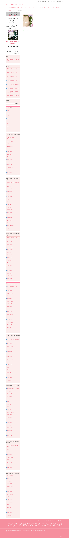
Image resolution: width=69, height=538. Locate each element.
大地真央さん (9, 364)
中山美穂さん (9, 375)
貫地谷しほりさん (10, 201)
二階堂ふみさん (10, 167)
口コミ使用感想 (56, 7)
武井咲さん (9, 156)
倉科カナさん (9, 324)
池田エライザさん (10, 412)
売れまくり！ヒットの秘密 (46, 525)
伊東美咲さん (9, 380)
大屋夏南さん (9, 433)
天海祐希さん (9, 377)
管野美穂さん (9, 209)
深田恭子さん (9, 290)
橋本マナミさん (10, 451)
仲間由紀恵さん (10, 146)
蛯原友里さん (9, 435)
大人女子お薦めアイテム (36, 525)
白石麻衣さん (9, 159)
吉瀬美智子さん (10, 191)
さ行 (29, 7)
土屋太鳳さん (9, 169)
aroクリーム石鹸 (14, 523)
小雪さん (8, 199)
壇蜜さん (8, 449)
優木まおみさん (10, 467)
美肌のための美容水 (10, 225)
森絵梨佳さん (9, 393)
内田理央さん (9, 257)
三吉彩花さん (9, 273)
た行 (33, 7)
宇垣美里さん (9, 515)
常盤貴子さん (9, 361)
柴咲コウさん (9, 172)
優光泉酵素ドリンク (49, 524)
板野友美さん (9, 512)
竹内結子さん (9, 151)
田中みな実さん (10, 494)
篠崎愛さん (9, 459)
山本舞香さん (9, 319)
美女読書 (53, 525)
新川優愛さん (9, 278)
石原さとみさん (10, 141)
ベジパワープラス (59, 523)
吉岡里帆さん (9, 217)
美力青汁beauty (41, 523)
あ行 (22, 7)
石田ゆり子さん (10, 346)
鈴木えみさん (9, 396)
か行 (26, 7)
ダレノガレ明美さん (10, 502)
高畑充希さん (9, 306)
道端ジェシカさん (10, 399)
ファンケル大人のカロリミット (23, 524)
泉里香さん (9, 409)
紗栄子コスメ (9, 509)
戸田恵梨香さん (10, 298)
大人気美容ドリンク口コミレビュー (31, 523)
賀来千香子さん (10, 359)
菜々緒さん (9, 262)
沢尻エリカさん (10, 247)
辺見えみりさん (10, 301)
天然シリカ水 (42, 524)
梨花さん (8, 401)
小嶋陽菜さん (9, 499)
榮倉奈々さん (9, 241)
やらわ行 (49, 7)
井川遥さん (9, 186)
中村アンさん (9, 491)
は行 (41, 7)
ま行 (44, 7)
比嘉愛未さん (9, 265)
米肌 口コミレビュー (13, 10)
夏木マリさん (9, 343)
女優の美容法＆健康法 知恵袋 (14, 4)
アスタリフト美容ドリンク (50, 523)
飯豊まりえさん (10, 322)
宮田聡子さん (9, 422)
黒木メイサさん (10, 293)
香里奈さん (9, 252)
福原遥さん (9, 327)
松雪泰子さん (9, 194)
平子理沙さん (9, 481)
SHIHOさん (9, 404)
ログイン (61, 536)
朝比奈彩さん (9, 260)
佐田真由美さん (10, 430)
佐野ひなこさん (10, 462)
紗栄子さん (9, 478)
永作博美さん (9, 348)
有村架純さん (9, 164)
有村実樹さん (9, 427)
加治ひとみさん (10, 419)
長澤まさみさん (10, 244)
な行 (37, 7)
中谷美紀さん (9, 188)
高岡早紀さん (9, 351)
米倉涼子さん (9, 267)
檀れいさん (9, 367)
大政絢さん (9, 316)
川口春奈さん (9, 309)
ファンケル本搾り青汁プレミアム (11, 524)
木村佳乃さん (9, 212)
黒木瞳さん (9, 369)
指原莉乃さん (9, 496)
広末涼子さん (9, 196)
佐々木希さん (9, 295)
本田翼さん (9, 228)
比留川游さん (9, 417)
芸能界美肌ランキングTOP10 (12, 215)
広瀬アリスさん (10, 314)
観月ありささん (10, 254)
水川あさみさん (10, 311)
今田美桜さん (9, 275)
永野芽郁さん (9, 162)
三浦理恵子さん (10, 354)
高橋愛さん (9, 504)
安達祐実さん (9, 220)
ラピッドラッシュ (15, 525)
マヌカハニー (32, 524)
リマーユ (9, 525)
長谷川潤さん (9, 391)
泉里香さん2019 (10, 406)
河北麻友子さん (10, 249)
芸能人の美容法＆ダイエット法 (13, 95)
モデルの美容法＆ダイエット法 (13, 88)
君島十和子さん (10, 486)
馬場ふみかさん (10, 457)
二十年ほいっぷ (21, 523)
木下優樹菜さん (10, 483)
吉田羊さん (9, 372)
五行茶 (37, 524)
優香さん (8, 465)
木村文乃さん (9, 303)
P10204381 (24, 12)
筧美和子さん (9, 454)
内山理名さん (9, 329)
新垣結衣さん (9, 207)
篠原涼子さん (9, 154)
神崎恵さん (9, 507)
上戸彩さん (9, 143)
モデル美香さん (10, 414)
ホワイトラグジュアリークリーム (25, 525)
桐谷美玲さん (9, 270)
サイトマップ (59, 525)
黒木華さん (9, 222)
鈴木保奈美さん (10, 356)
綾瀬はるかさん (10, 204)
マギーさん (9, 425)
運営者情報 (13, 526)
